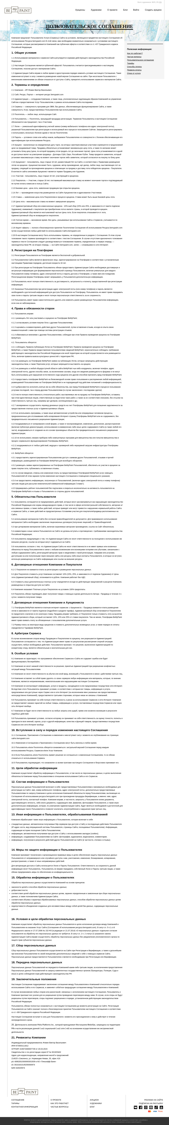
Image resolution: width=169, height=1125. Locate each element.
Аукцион (94, 1100)
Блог (125, 10)
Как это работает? (135, 53)
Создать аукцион (153, 10)
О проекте (112, 10)
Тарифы (130, 63)
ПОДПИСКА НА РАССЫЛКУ (151, 1103)
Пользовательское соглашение (140, 60)
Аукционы (80, 10)
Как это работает (60, 1103)
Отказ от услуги (134, 73)
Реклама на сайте (153, 1100)
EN (160, 2)
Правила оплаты (134, 70)
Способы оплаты (134, 67)
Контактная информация (24, 1107)
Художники (96, 10)
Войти (136, 10)
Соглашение (17, 1100)
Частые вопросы (134, 57)
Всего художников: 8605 (146, 2)
